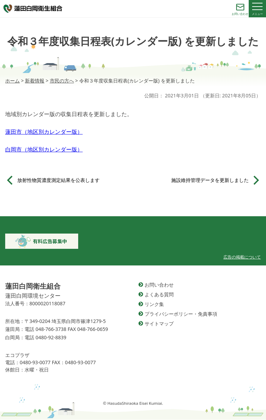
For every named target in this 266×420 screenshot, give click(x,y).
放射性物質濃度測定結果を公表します (58, 180)
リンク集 (154, 304)
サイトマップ (159, 323)
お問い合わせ (159, 284)
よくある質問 (159, 294)
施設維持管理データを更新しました (210, 180)
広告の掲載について (242, 257)
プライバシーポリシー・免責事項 (181, 313)
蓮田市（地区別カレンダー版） (44, 131)
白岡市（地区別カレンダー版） (44, 149)
